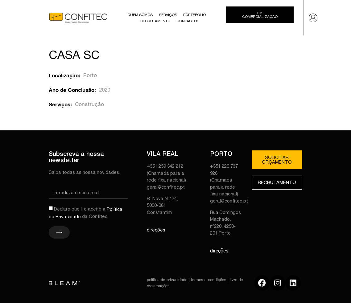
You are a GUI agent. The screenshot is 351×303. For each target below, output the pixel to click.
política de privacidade (167, 279)
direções (156, 229)
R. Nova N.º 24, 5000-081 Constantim (162, 205)
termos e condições (208, 279)
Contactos (187, 21)
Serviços (168, 15)
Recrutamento (155, 21)
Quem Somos (140, 15)
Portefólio (194, 15)
